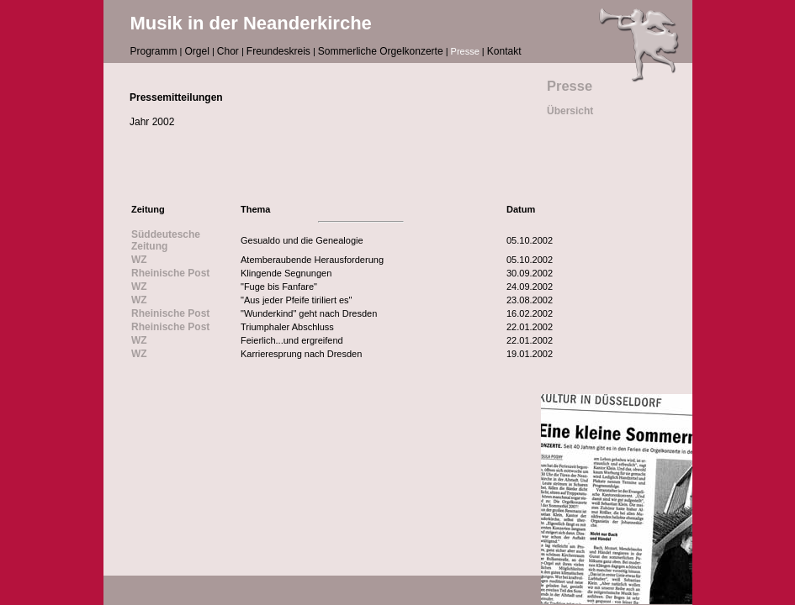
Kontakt (504, 51)
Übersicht (570, 111)
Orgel (197, 51)
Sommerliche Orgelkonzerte (380, 51)
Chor (228, 51)
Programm (154, 51)
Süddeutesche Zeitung (165, 240)
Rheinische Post (170, 273)
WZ (139, 260)
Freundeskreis (278, 51)
